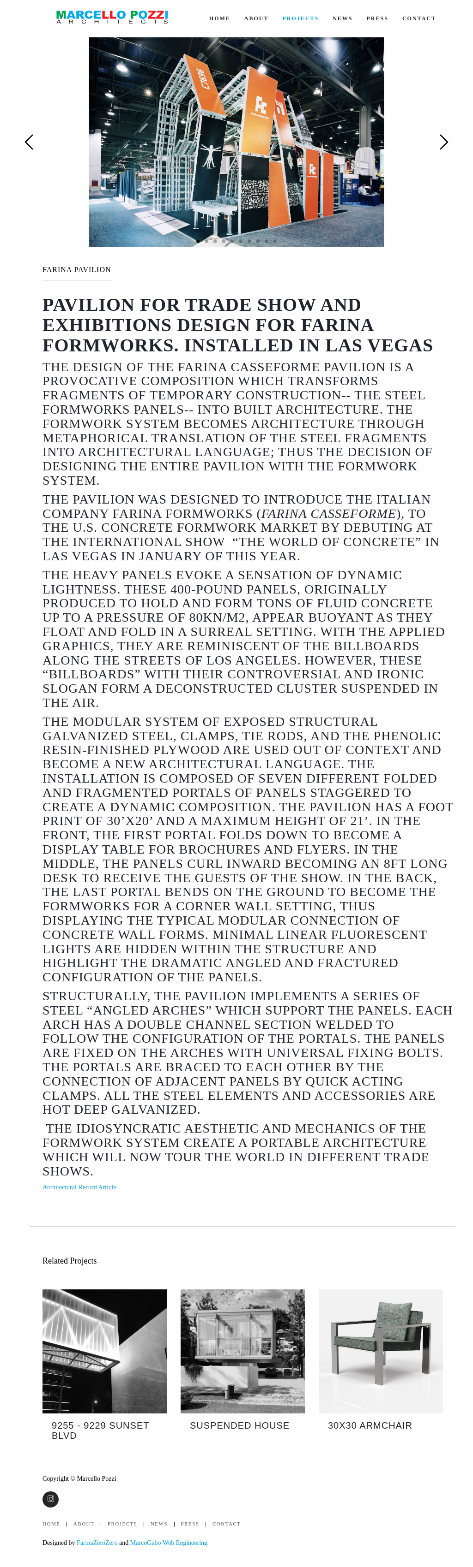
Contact (419, 18)
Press (377, 18)
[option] (105, 1369)
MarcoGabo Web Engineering (168, 1542)
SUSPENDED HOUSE (240, 1425)
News (342, 18)
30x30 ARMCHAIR (370, 1425)
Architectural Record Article (79, 1187)
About (256, 18)
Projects (300, 18)
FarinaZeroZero (97, 1542)
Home (219, 18)
